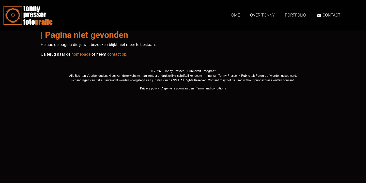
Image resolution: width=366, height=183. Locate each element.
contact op (116, 54)
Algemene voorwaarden (177, 88)
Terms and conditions (211, 88)
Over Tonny (262, 15)
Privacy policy (149, 88)
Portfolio (295, 15)
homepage (80, 54)
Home (234, 15)
